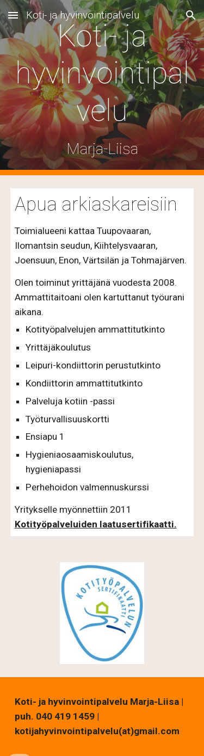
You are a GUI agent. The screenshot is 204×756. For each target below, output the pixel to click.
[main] (102, 87)
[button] (13, 15)
